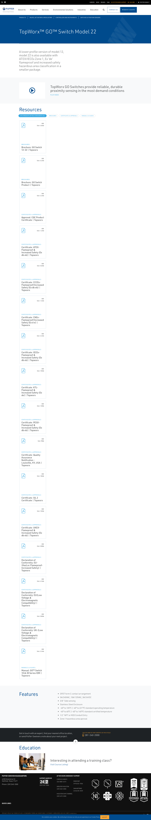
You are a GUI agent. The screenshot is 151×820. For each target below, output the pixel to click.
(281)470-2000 (61, 796)
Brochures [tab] (52, 116)
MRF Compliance (71, 813)
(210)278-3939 (78, 791)
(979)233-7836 (78, 783)
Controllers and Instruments (66, 17)
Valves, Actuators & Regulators (41, 17)
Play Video (54, 95)
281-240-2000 (91, 735)
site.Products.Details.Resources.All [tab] (32, 116)
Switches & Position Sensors (90, 17)
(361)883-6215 (61, 781)
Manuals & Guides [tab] (88, 116)
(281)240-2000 (12, 784)
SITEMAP (49, 813)
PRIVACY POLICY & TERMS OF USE (12, 813)
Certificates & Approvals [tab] (69, 116)
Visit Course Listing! (59, 764)
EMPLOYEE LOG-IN (59, 813)
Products (22, 17)
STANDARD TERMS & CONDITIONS (34, 813)
